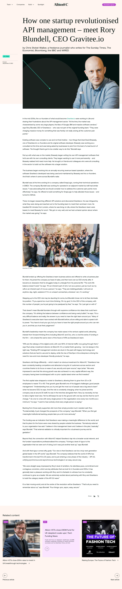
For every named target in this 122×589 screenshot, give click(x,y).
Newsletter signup (109, 4)
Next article (115, 577)
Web (45, 522)
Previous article (8, 577)
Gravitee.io (71, 119)
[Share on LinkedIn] (94, 496)
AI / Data (6, 56)
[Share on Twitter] (98, 496)
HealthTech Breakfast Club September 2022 (5, 575)
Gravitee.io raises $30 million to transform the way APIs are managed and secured (117, 575)
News (5, 522)
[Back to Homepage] (61, 4)
